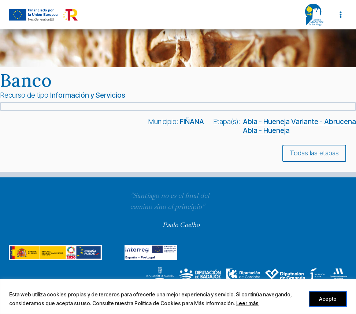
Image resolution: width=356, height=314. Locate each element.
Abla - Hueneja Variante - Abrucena (299, 121)
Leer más (247, 303)
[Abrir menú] (340, 14)
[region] (178, 296)
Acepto (327, 299)
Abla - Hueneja (266, 130)
